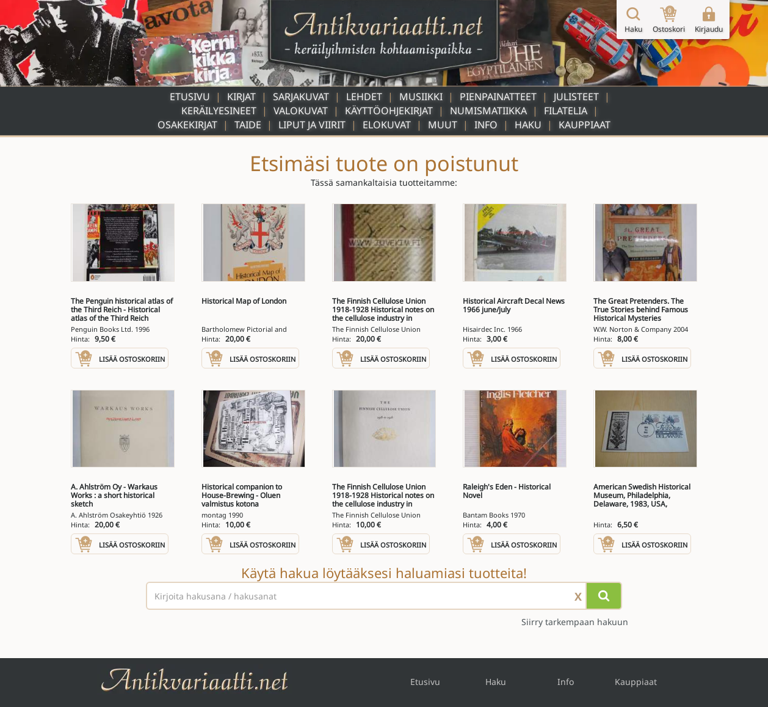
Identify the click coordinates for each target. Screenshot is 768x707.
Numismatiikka (488, 110)
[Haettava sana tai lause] (384, 596)
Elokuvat (387, 124)
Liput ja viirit (312, 124)
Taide (247, 124)
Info (486, 124)
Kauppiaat (584, 124)
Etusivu (190, 96)
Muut (442, 124)
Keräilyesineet (218, 110)
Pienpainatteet (498, 96)
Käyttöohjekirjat (389, 110)
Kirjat (241, 96)
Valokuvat (301, 110)
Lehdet (364, 96)
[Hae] (603, 596)
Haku (528, 124)
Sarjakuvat (301, 96)
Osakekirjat (187, 124)
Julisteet (576, 96)
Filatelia (565, 110)
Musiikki (421, 96)
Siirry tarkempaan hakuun (574, 622)
